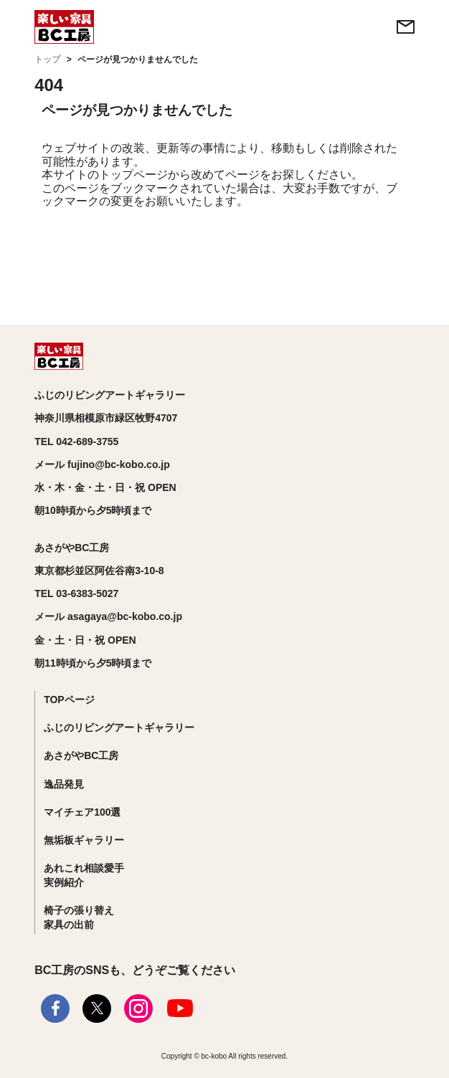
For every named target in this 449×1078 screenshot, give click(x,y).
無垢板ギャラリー (84, 840)
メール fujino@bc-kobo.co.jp (102, 464)
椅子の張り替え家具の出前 (79, 917)
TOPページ (69, 699)
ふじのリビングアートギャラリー (119, 727)
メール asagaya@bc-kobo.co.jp (108, 616)
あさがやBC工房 (81, 755)
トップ (47, 59)
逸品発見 (64, 784)
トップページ (133, 174)
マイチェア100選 (82, 812)
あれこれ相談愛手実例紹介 (84, 875)
